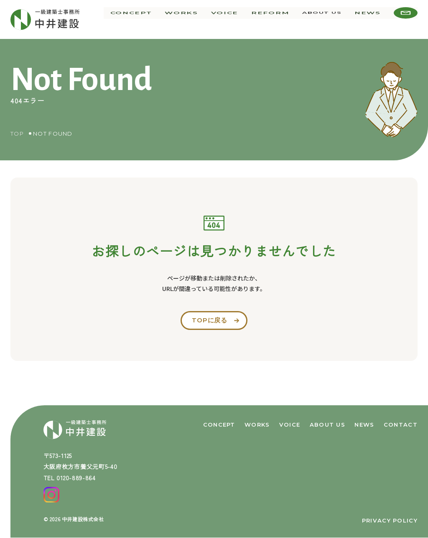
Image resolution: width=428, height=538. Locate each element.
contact (401, 423)
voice (239, 19)
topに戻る (209, 321)
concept (157, 19)
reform (279, 19)
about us (327, 19)
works (201, 19)
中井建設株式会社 (83, 519)
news (370, 19)
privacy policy (390, 520)
